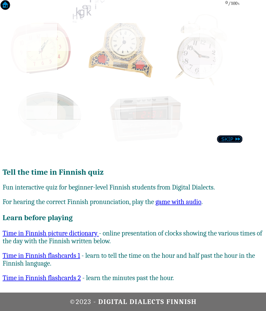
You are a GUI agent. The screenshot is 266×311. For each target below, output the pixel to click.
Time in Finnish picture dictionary (51, 233)
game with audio (178, 202)
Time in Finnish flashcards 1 (41, 256)
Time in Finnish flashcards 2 (42, 278)
